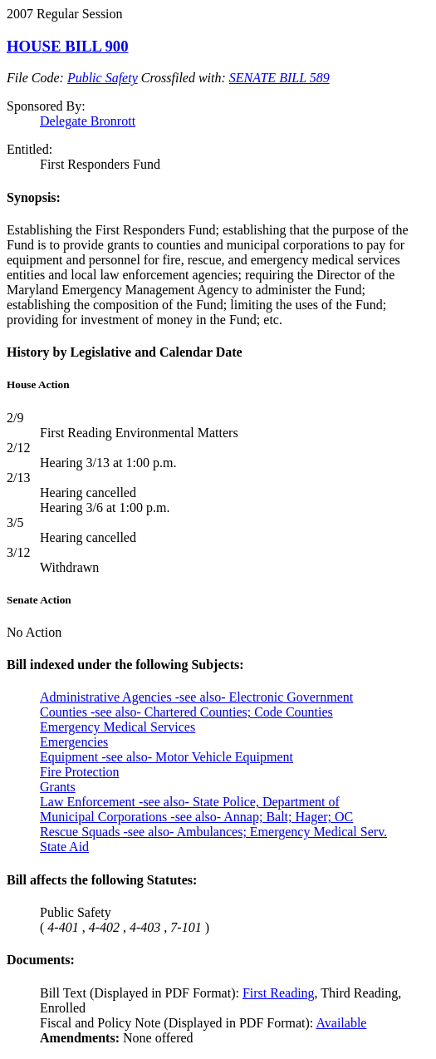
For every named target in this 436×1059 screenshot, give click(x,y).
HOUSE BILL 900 (68, 46)
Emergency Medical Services (117, 727)
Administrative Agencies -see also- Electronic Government (196, 697)
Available (341, 1023)
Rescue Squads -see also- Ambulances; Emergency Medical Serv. (213, 832)
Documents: (41, 960)
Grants (58, 787)
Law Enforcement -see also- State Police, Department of (190, 802)
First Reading (278, 993)
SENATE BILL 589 (279, 78)
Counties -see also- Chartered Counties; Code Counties (186, 712)
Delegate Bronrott (87, 121)
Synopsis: (34, 197)
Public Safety (102, 78)
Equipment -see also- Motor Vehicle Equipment (166, 757)
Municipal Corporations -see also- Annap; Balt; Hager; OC (196, 817)
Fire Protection (80, 772)
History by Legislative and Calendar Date (124, 352)
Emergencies (74, 742)
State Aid (64, 847)
